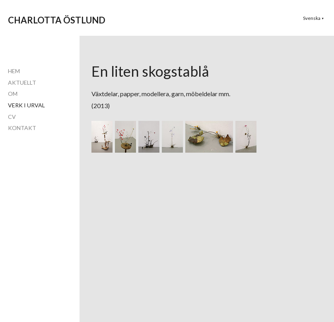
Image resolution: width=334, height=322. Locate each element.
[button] (313, 18)
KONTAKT (22, 127)
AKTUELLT (22, 82)
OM (12, 93)
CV (12, 116)
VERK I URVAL (26, 105)
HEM (14, 71)
